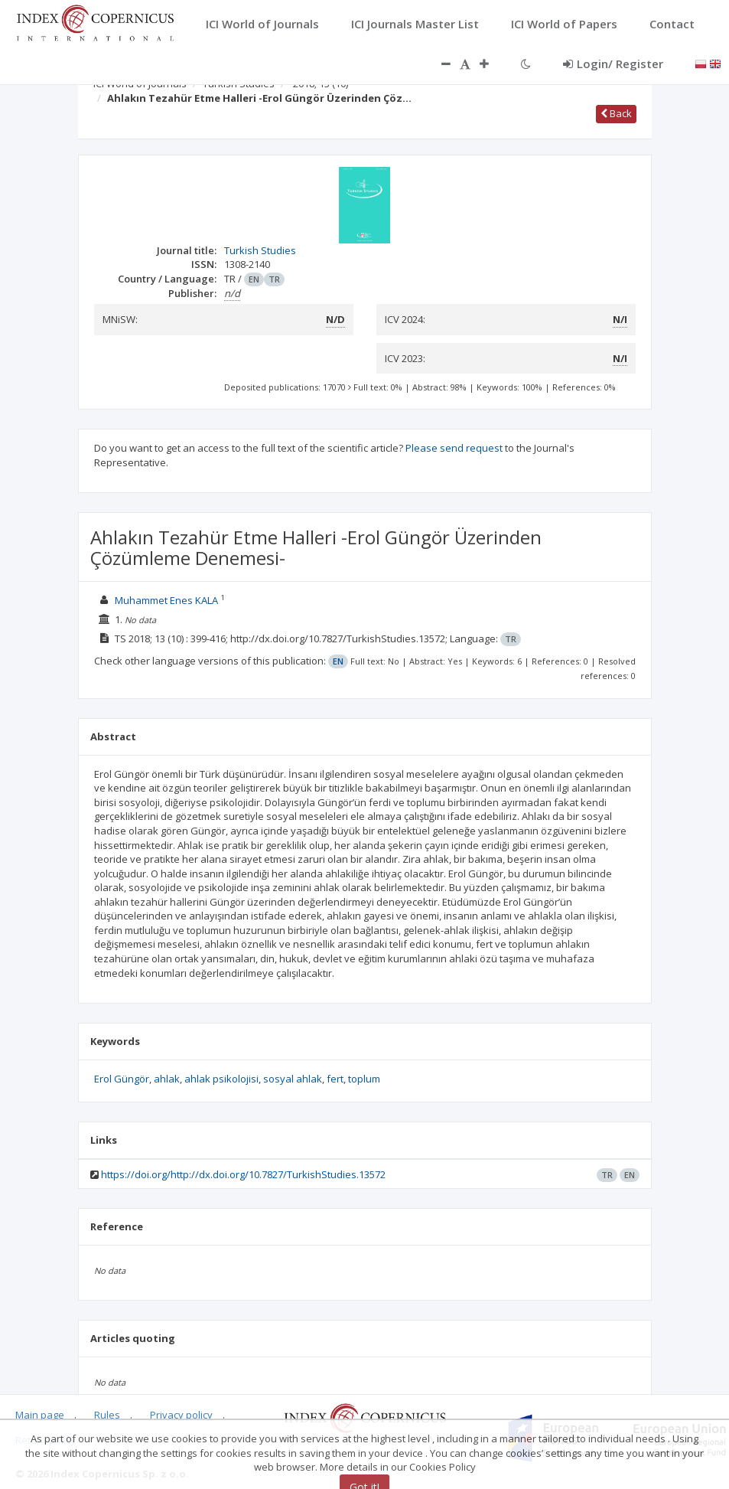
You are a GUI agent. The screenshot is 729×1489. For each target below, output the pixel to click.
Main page (39, 1415)
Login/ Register (613, 63)
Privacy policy (181, 1415)
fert (335, 1079)
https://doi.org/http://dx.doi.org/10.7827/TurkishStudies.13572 (243, 1174)
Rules (107, 1415)
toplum (364, 1079)
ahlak (167, 1079)
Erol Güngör (121, 1079)
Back (616, 113)
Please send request (454, 448)
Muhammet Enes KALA (166, 600)
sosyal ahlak (292, 1079)
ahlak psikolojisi (221, 1079)
